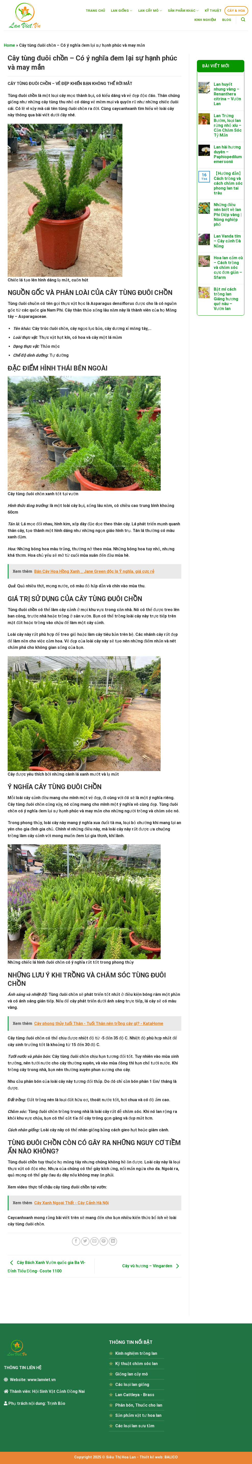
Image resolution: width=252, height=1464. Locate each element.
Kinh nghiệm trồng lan (136, 1353)
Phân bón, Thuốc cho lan (138, 1405)
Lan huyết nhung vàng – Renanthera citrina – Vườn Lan (227, 94)
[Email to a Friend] (94, 1241)
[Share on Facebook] (76, 1241)
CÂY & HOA (236, 11)
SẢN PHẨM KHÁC (183, 10)
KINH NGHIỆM (205, 20)
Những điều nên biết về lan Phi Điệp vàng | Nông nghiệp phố (228, 214)
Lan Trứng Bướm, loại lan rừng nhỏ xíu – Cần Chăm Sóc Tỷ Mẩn (228, 125)
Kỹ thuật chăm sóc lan (136, 1363)
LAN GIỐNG (121, 10)
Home (9, 45)
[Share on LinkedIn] (113, 1241)
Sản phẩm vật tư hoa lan (138, 1415)
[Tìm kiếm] (243, 19)
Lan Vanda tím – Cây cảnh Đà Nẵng (227, 241)
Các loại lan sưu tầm (134, 1425)
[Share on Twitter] (85, 1241)
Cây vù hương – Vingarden (151, 1265)
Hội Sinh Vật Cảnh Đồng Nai (58, 1391)
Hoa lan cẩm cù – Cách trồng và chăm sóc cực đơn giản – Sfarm (228, 267)
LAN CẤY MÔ (150, 10)
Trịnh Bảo (56, 1403)
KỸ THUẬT (213, 11)
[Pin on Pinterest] (103, 1241)
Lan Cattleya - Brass (134, 1394)
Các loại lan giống (132, 1384)
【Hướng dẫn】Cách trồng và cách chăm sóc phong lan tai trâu (228, 183)
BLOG (226, 20)
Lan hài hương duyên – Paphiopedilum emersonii (228, 154)
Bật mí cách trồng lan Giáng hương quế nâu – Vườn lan (226, 299)
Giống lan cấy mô (131, 1374)
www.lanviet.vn (42, 1379)
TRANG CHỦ (95, 11)
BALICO (171, 1457)
